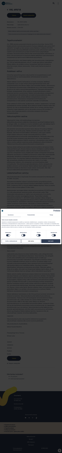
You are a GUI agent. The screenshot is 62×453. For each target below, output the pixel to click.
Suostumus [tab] (11, 214)
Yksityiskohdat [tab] (31, 214)
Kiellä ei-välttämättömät (11, 241)
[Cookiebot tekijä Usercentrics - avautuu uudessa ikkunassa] (54, 211)
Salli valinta (31, 241)
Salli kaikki (50, 241)
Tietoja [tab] (51, 214)
